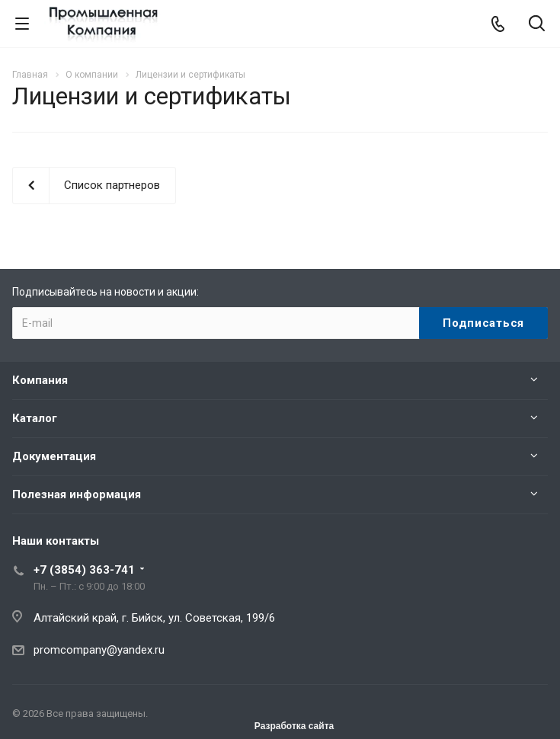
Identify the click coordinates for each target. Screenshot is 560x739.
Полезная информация (76, 494)
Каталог (34, 418)
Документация (54, 456)
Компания (40, 380)
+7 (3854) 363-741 (84, 570)
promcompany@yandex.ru (99, 650)
